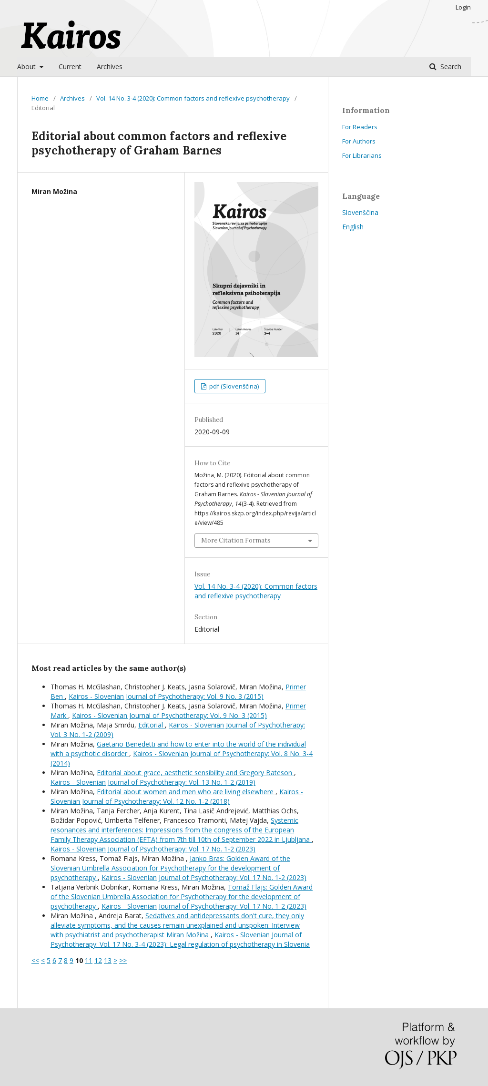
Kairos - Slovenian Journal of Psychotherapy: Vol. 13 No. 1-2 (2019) (153, 782)
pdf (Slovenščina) (233, 386)
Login (463, 7)
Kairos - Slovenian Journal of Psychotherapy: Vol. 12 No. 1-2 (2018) (177, 796)
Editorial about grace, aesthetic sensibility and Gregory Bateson (195, 772)
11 (88, 960)
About (27, 66)
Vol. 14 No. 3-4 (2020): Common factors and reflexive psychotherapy (193, 98)
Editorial (151, 724)
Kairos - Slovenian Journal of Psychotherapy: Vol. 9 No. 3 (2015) (166, 696)
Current (70, 66)
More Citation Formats (236, 540)
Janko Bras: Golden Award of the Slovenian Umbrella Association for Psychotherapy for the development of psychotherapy (170, 868)
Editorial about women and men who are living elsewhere (186, 791)
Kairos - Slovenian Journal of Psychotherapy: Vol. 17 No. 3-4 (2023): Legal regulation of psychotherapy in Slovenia (180, 939)
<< (35, 960)
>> (123, 960)
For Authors (359, 141)
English (353, 226)
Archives (109, 66)
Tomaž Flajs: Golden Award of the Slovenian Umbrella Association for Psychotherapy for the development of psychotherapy (182, 896)
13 (108, 960)
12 (98, 960)
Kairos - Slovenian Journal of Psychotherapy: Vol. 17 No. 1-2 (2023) (153, 848)
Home (40, 98)
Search (449, 66)
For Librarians (362, 155)
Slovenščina (360, 212)
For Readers (359, 127)
